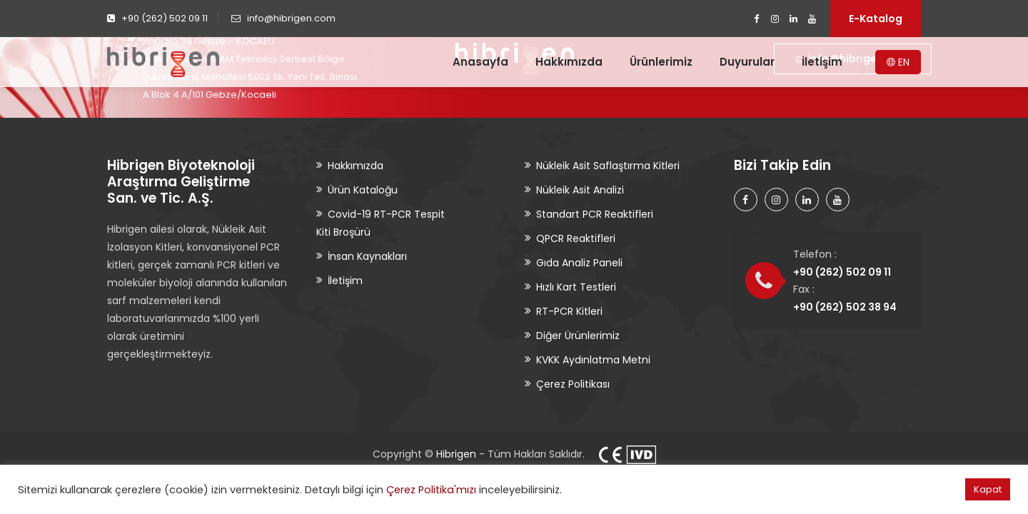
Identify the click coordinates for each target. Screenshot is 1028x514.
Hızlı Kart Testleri (576, 287)
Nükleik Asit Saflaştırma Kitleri (608, 165)
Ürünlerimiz (661, 61)
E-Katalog (875, 18)
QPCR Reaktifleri (575, 238)
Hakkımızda (569, 61)
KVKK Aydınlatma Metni (593, 360)
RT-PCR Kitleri (569, 311)
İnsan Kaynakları (367, 256)
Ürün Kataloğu (363, 190)
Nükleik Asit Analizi (580, 190)
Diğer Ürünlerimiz (578, 335)
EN (898, 62)
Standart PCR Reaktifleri (594, 214)
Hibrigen (456, 454)
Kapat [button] (988, 489)
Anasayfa (480, 61)
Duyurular (747, 61)
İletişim (822, 61)
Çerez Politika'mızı (431, 490)
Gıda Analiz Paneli (579, 263)
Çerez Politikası (573, 384)
